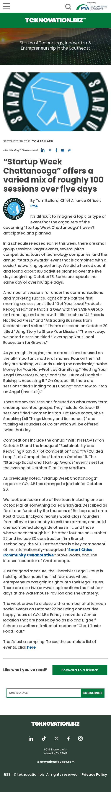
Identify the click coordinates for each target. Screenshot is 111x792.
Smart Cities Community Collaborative (47, 552)
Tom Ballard (42, 141)
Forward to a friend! (79, 670)
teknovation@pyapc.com (55, 762)
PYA (34, 206)
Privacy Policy (94, 774)
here (31, 647)
